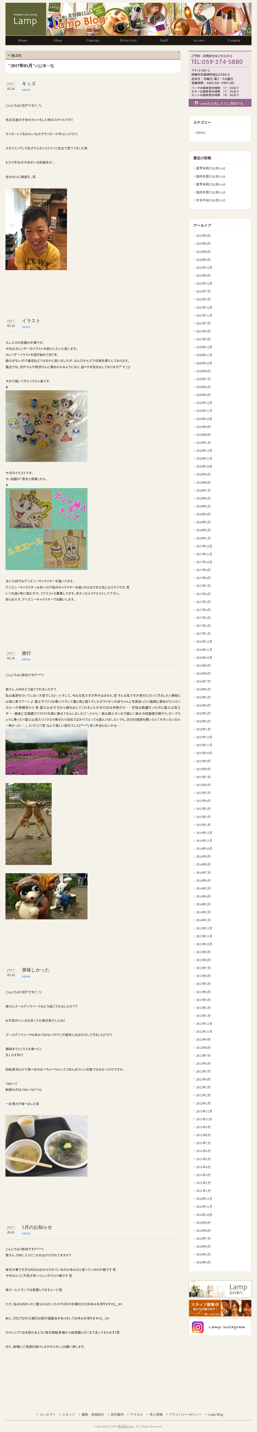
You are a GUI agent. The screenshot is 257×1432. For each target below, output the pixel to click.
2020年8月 (203, 371)
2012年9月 (203, 1039)
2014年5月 (203, 888)
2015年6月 (203, 785)
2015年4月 (203, 801)
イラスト (31, 320)
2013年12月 (204, 928)
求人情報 (156, 1414)
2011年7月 (203, 1143)
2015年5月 (203, 793)
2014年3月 (203, 904)
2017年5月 (203, 602)
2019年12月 (204, 403)
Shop (58, 40)
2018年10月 (204, 466)
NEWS (26, 89)
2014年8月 (203, 864)
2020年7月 (203, 379)
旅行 (26, 653)
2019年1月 (203, 443)
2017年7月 (203, 586)
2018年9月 (203, 474)
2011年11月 (204, 1119)
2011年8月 (203, 1135)
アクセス (136, 1414)
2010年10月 (204, 1215)
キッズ (29, 83)
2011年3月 (203, 1175)
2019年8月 (203, 435)
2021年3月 (203, 339)
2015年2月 (203, 817)
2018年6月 (203, 498)
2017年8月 (203, 578)
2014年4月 (203, 896)
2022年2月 (203, 299)
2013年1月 (203, 1016)
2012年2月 (203, 1095)
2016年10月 (204, 658)
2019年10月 (204, 419)
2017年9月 (203, 570)
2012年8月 (203, 1048)
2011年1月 (203, 1191)
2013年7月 (203, 968)
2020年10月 (204, 363)
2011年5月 (203, 1159)
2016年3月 (203, 713)
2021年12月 (204, 307)
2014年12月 (204, 833)
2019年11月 (204, 411)
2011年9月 (203, 1127)
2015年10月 (204, 753)
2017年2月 (203, 626)
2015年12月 (204, 737)
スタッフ (68, 1414)
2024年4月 (203, 260)
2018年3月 (203, 522)
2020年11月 (204, 355)
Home (23, 40)
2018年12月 (204, 451)
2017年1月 (203, 634)
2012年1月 (203, 1103)
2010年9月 (203, 1223)
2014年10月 (204, 849)
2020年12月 (204, 347)
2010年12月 (204, 1199)
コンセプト (47, 1414)
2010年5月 (203, 1254)
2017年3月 (203, 618)
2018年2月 (203, 530)
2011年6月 (203, 1151)
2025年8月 (203, 236)
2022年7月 (203, 291)
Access (199, 40)
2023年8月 (203, 275)
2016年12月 (204, 641)
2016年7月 (203, 681)
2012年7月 (203, 1056)
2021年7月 (203, 323)
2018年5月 (203, 506)
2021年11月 (204, 315)
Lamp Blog (215, 1414)
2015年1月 (203, 825)
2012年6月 (203, 1063)
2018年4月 (203, 514)
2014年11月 (204, 841)
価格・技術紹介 (92, 1414)
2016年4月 (203, 705)
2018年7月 (203, 490)
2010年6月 (203, 1246)
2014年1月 (203, 920)
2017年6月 (203, 594)
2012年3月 (203, 1087)
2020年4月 (203, 395)
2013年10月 (204, 944)
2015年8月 (203, 769)
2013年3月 (203, 1000)
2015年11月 (204, 745)
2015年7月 (203, 777)
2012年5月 (203, 1071)
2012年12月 (204, 1024)
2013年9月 (203, 952)
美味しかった (36, 970)
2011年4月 (203, 1167)
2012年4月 (203, 1079)
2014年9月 (203, 856)
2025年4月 (203, 244)
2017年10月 (204, 562)
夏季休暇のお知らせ (211, 168)
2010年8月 (203, 1231)
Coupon (234, 40)
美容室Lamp (126, 1426)
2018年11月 (204, 458)
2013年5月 (203, 984)
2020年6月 (203, 387)
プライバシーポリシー (185, 1414)
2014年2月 (203, 912)
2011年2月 (203, 1183)
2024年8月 (203, 252)
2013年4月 (203, 992)
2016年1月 (203, 729)
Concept (93, 40)
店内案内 (117, 1414)
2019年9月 (203, 427)
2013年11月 (204, 936)
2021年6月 (203, 331)
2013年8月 (203, 960)
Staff (164, 40)
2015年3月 (203, 809)
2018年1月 (203, 538)
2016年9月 (203, 666)
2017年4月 (203, 610)
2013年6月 (203, 976)
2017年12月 (204, 546)
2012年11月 (204, 1032)
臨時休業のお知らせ (211, 176)
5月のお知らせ (37, 1227)
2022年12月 (204, 283)
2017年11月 (204, 554)
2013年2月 (203, 1008)
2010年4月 (203, 1262)
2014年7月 (203, 873)
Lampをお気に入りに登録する (221, 103)
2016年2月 (203, 721)
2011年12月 (204, 1111)
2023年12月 (204, 268)
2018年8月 (203, 483)
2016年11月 (204, 650)
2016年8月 (203, 673)
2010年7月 (203, 1239)
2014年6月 (203, 880)
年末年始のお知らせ (211, 200)
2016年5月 (203, 697)
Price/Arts (128, 40)
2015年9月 (203, 761)
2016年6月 (203, 689)
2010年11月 (204, 1207)
